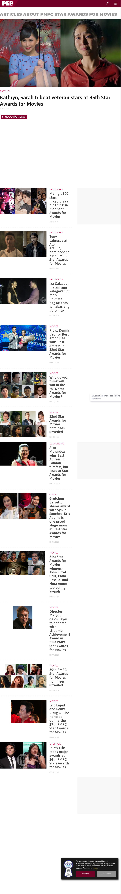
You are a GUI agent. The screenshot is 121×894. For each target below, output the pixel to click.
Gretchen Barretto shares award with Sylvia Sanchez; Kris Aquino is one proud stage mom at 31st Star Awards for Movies (59, 518)
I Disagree (106, 874)
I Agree (85, 874)
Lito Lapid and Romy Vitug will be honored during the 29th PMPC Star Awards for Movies (59, 718)
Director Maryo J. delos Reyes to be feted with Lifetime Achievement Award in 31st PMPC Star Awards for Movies (59, 630)
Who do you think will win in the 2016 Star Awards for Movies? (58, 387)
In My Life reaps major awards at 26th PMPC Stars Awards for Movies (59, 757)
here (95, 868)
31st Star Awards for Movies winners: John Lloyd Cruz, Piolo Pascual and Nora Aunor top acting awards (58, 574)
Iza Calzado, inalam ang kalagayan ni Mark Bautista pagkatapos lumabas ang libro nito (59, 297)
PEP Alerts (56, 279)
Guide (53, 494)
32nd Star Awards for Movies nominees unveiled (57, 424)
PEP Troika (56, 189)
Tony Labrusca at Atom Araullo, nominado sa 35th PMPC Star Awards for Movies (59, 250)
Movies (5, 91)
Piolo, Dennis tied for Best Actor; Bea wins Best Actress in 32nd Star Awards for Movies (59, 343)
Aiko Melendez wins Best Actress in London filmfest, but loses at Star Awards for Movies (58, 463)
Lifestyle (55, 744)
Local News (56, 443)
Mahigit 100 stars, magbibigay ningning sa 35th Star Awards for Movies (58, 205)
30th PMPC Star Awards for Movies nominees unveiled (58, 677)
